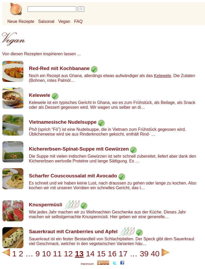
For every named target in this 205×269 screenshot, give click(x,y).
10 (46, 253)
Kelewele (162, 75)
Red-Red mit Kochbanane (59, 68)
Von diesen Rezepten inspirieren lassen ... (41, 54)
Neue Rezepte (20, 21)
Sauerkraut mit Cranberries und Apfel (73, 231)
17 (123, 253)
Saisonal (46, 21)
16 (112, 253)
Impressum (87, 263)
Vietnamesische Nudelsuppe (62, 122)
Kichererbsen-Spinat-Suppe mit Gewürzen (79, 149)
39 (144, 253)
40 (155, 253)
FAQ (78, 21)
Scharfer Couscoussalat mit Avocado (73, 175)
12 (68, 253)
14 (90, 253)
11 (57, 253)
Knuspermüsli (45, 204)
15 (101, 253)
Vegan (64, 21)
